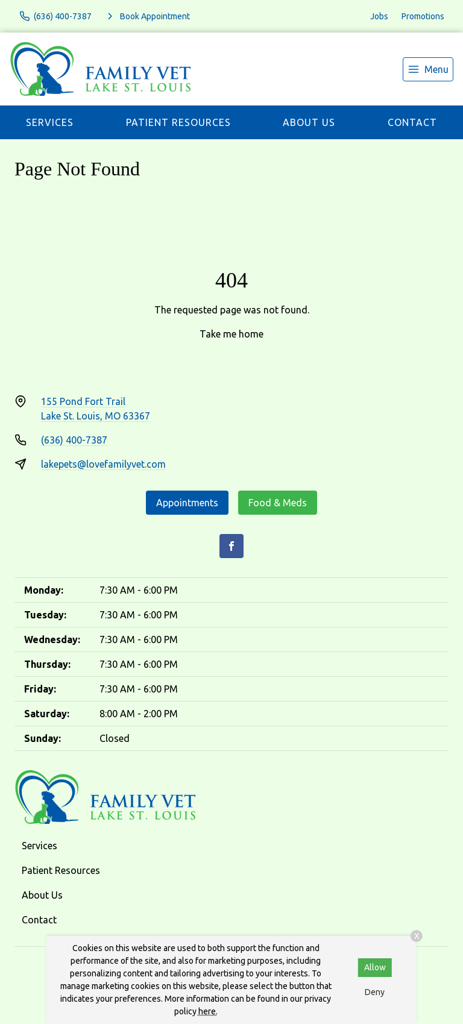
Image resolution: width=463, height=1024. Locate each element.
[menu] (428, 69)
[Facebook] (231, 546)
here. (208, 1011)
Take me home (231, 333)
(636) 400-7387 (74, 440)
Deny (375, 992)
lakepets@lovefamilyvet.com (103, 464)
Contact (412, 122)
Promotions (423, 16)
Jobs (379, 16)
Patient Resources (178, 122)
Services (50, 122)
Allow (375, 967)
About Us (309, 122)
